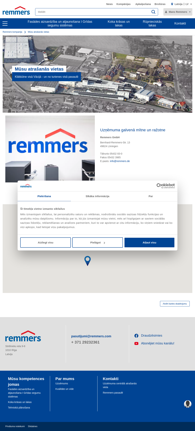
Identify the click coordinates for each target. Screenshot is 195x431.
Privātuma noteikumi (15, 426)
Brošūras (160, 4)
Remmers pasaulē (113, 392)
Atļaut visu (149, 242)
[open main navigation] (5, 23)
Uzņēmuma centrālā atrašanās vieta (120, 385)
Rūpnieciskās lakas (152, 23)
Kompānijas (124, 4)
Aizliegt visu (45, 242)
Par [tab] (151, 195)
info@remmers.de (120, 161)
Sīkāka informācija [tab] (97, 195)
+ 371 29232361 (85, 342)
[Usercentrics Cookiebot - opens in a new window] (159, 185)
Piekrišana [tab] (44, 195)
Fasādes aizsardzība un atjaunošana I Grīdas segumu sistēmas (60, 23)
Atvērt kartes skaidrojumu (175, 304)
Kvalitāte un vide (64, 389)
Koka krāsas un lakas (119, 23)
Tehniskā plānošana (19, 407)
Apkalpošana (143, 4)
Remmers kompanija (12, 32)
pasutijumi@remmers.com (91, 336)
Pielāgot (97, 242)
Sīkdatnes (32, 426)
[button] (85, 264)
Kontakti (180, 23)
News (109, 4)
